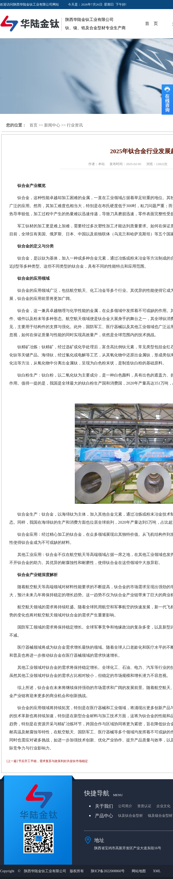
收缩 (167, 99)
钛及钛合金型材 (130, 816)
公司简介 (125, 806)
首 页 (151, 23)
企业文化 (163, 806)
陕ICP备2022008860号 (108, 871)
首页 (33, 125)
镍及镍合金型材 (160, 816)
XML (157, 871)
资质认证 (144, 806)
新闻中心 (52, 125)
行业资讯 (75, 125)
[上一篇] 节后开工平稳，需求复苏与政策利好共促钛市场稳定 (47, 761)
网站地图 (139, 871)
